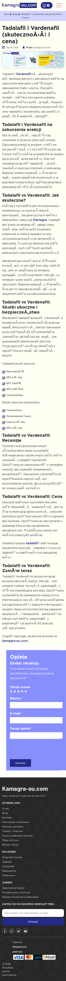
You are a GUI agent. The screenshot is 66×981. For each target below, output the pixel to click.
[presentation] (36, 748)
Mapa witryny (10, 840)
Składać (20, 763)
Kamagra (40, 219)
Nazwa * (16, 698)
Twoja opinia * (21, 728)
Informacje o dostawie (15, 822)
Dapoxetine (9, 870)
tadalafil (32, 543)
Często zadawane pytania (17, 835)
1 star (12, 691)
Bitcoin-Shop (10, 844)
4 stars (23, 691)
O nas (5, 808)
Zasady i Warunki (12, 831)
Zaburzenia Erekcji (13, 887)
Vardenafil (23, 74)
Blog (5, 813)
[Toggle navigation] (58, 5)
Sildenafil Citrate (12, 857)
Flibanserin (8, 875)
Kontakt (7, 817)
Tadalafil (7, 861)
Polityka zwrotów (12, 826)
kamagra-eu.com (15, 640)
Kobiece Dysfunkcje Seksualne (20, 897)
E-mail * (16, 713)
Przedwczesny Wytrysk (16, 892)
